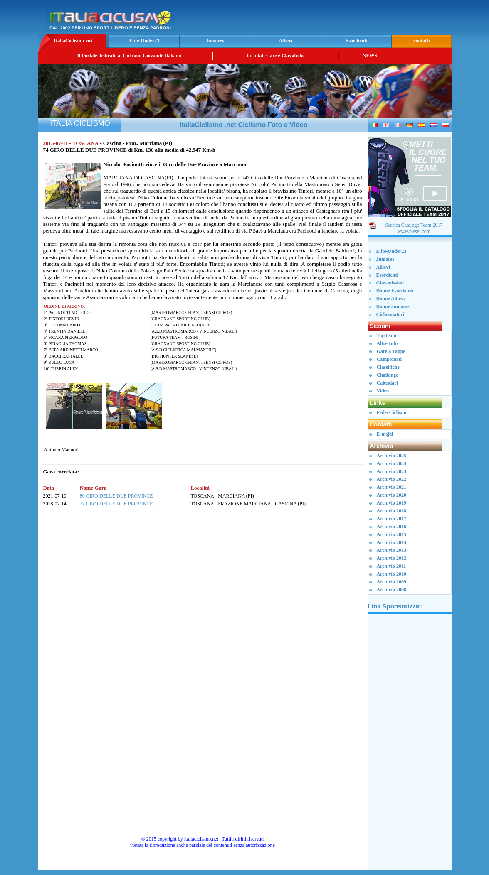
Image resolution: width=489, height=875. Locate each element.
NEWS (370, 56)
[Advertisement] (352, 19)
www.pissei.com (414, 231)
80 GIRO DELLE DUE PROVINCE (116, 496)
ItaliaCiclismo (73, 41)
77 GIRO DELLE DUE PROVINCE (116, 504)
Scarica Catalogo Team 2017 (414, 225)
